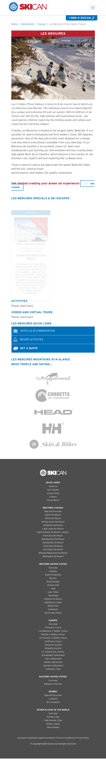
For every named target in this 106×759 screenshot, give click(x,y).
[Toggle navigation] (92, 7)
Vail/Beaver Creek (53, 602)
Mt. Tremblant (53, 702)
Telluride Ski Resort (53, 599)
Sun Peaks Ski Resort (53, 549)
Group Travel (53, 493)
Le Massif (53, 698)
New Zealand (53, 727)
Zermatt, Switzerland (53, 665)
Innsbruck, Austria (53, 645)
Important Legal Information (41, 738)
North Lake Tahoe (53, 613)
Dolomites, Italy (53, 669)
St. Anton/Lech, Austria (53, 651)
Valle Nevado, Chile (53, 720)
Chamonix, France (53, 627)
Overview (53, 568)
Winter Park (53, 606)
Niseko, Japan (53, 724)
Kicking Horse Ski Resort (53, 522)
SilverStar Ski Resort (53, 546)
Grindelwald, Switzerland (53, 655)
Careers (53, 496)
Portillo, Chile (53, 717)
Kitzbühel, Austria (53, 648)
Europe (42, 24)
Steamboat (53, 595)
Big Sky (53, 578)
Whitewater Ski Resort (53, 556)
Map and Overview (53, 511)
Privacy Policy (82, 738)
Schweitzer (53, 609)
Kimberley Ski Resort (53, 525)
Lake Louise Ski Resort (53, 528)
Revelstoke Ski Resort (53, 542)
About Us (53, 486)
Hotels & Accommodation (34, 331)
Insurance (21, 738)
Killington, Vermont (53, 684)
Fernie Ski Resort (53, 518)
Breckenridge (53, 581)
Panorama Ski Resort (53, 535)
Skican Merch (53, 500)
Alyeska (53, 571)
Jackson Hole (53, 585)
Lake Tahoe (53, 592)
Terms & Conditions (65, 738)
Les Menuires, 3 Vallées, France (53, 631)
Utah (53, 588)
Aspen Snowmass (53, 574)
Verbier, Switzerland (53, 662)
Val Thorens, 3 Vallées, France (53, 638)
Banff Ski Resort (53, 515)
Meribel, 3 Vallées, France (53, 634)
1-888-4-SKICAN (81, 17)
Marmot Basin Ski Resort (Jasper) (53, 532)
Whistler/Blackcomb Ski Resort (53, 553)
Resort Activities (28, 339)
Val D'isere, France (53, 641)
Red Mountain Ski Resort (53, 539)
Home (14, 24)
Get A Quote (53, 490)
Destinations (27, 24)
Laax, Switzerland (53, 658)
